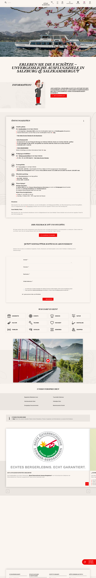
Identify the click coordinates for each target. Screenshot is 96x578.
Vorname (25, 270)
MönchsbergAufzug (23, 179)
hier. (54, 136)
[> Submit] (48, 302)
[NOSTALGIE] (80, 326)
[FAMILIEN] (16, 333)
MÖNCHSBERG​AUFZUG (76, 574)
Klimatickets (30, 209)
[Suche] (20, 2)
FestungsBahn (22, 170)
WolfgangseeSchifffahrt (25, 159)
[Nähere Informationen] (87, 487)
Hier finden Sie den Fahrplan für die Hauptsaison (29, 139)
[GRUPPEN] (80, 333)
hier (45, 153)
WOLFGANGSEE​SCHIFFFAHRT (34, 575)
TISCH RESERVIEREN (22, 151)
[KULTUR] (16, 326)
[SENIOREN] (59, 333)
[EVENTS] (37, 319)
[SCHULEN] (37, 333)
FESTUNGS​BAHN (54, 574)
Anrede (25, 263)
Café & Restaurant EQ (22, 143)
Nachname (26, 277)
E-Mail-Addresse (27, 284)
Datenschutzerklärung (37, 293)
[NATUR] (80, 319)
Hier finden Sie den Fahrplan (41, 161)
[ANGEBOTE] (16, 319)
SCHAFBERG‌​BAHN (14, 574)
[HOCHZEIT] (59, 326)
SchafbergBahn (22, 132)
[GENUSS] (59, 319)
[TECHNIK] (37, 326)
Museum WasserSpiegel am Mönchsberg (39, 190)
